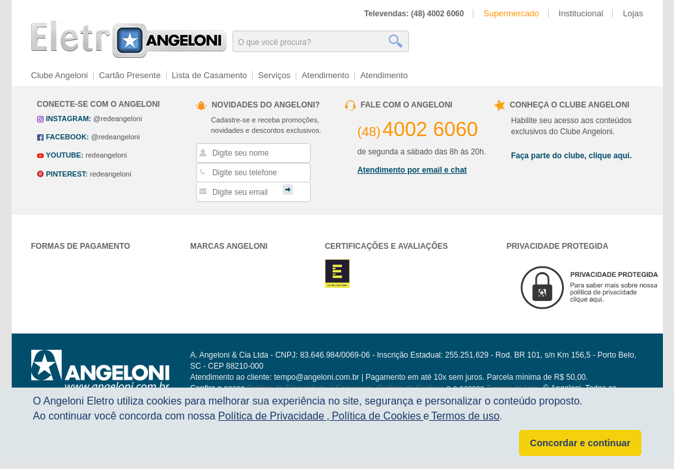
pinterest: (67, 174)
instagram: (68, 118)
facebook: (67, 137)
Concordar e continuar (580, 443)
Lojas (633, 13)
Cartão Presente (130, 75)
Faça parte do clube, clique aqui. (571, 155)
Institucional (581, 13)
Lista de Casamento (209, 75)
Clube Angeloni (59, 75)
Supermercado (511, 13)
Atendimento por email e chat (412, 170)
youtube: (64, 155)
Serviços (274, 75)
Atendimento (325, 75)
